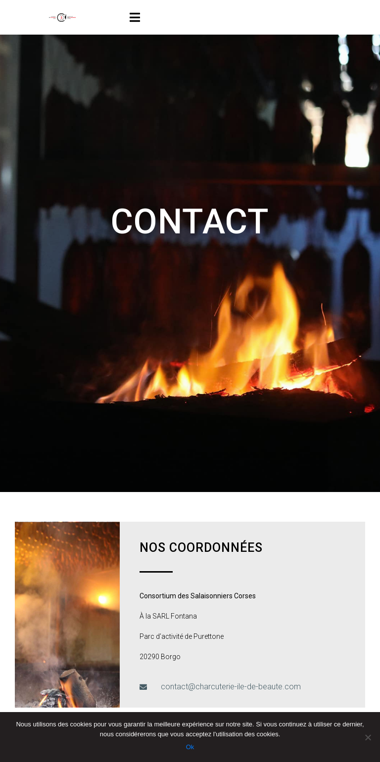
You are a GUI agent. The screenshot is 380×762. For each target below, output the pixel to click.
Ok (190, 747)
